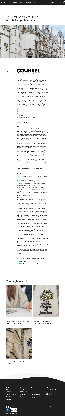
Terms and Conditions (55, 406)
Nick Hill (26, 143)
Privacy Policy (45, 406)
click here (21, 263)
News (7, 13)
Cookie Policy (49, 406)
